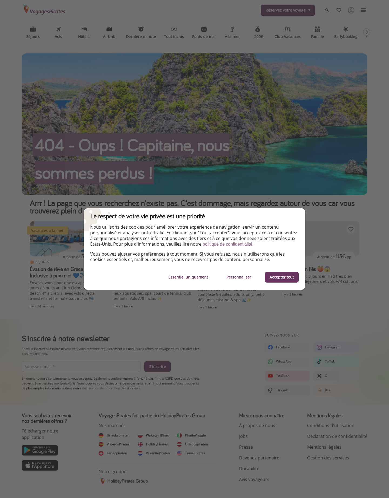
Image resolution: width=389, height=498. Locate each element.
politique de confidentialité (227, 244)
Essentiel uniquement (188, 277)
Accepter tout (282, 277)
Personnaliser (238, 277)
